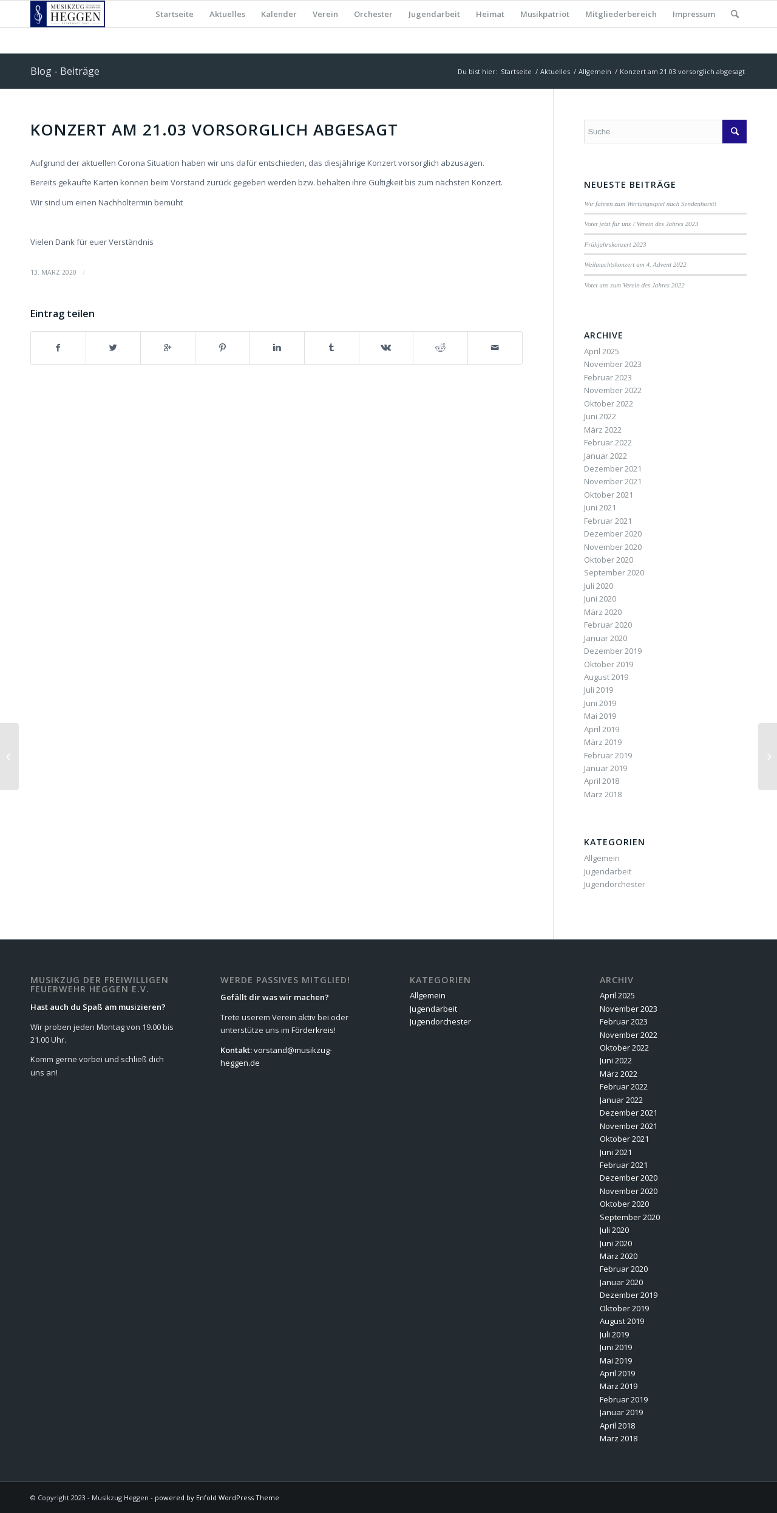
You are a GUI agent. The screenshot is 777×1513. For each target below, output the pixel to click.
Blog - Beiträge (65, 71)
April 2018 (601, 780)
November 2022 (613, 390)
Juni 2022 (600, 416)
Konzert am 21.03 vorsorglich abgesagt (214, 129)
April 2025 (601, 351)
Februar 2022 (608, 442)
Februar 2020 (608, 624)
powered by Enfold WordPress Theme (217, 1497)
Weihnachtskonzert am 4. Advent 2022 (635, 264)
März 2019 (603, 741)
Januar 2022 (605, 455)
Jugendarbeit (607, 871)
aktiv (307, 1017)
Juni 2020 (600, 598)
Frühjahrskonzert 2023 (615, 244)
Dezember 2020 (613, 533)
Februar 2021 (608, 520)
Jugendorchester (614, 884)
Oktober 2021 (608, 494)
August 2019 (606, 676)
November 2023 (613, 364)
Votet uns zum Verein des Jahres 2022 (634, 285)
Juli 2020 (598, 585)
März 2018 (603, 794)
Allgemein (595, 71)
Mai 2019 (600, 715)
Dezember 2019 (613, 650)
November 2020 (613, 546)
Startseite (516, 71)
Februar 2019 (608, 755)
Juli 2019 (598, 689)
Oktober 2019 (608, 664)
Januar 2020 (605, 638)
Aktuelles (555, 71)
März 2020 (603, 611)
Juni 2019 (600, 703)
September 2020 (614, 572)
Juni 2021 (600, 507)
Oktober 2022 (608, 403)
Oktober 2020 (608, 559)
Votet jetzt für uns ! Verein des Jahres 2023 (641, 223)
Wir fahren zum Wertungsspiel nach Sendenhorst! (650, 203)
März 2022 (603, 429)
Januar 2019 (605, 768)
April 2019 (601, 729)
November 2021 (613, 481)
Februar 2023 (608, 377)
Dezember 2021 (613, 468)
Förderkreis (312, 1029)
